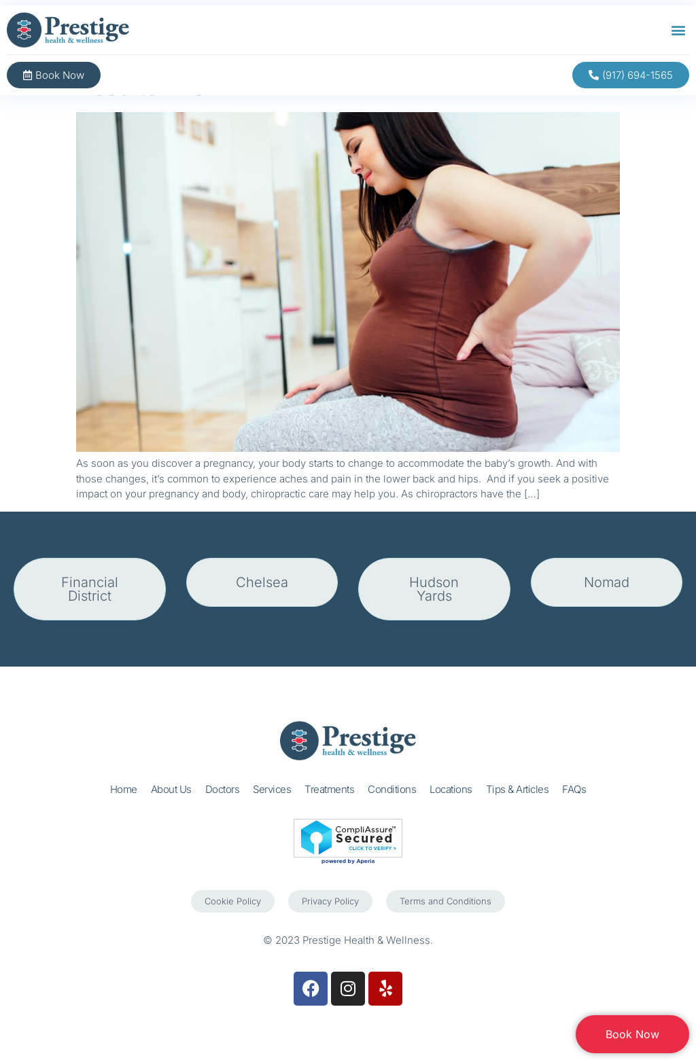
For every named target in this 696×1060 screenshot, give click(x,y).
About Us (171, 789)
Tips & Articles (517, 789)
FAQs (574, 789)
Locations (451, 789)
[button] (678, 29)
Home (123, 789)
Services (272, 789)
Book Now (632, 1034)
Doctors (222, 789)
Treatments (329, 789)
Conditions (392, 789)
